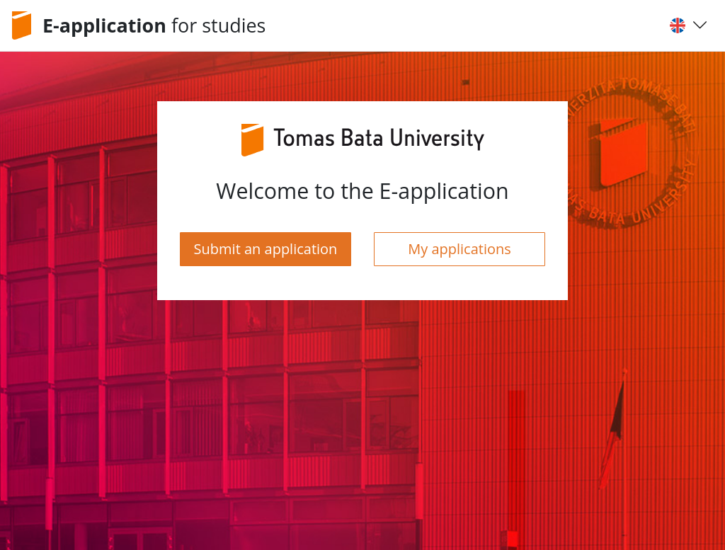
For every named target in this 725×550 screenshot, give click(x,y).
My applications (459, 248)
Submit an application (266, 248)
